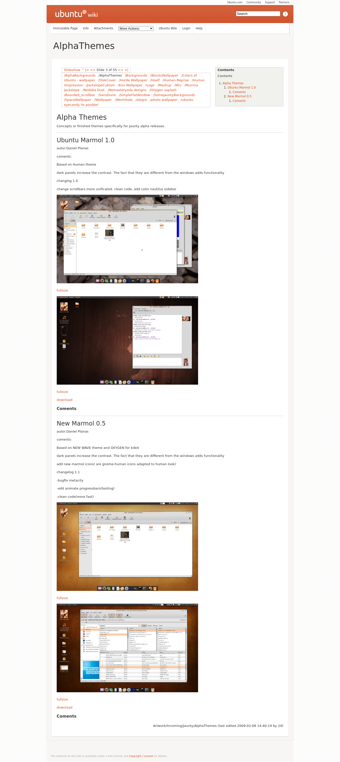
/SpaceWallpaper (77, 100)
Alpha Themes (233, 83)
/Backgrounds (136, 75)
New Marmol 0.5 (239, 96)
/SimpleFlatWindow (134, 95)
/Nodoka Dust (93, 90)
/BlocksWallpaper (164, 75)
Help (199, 28)
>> (120, 70)
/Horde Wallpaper (133, 80)
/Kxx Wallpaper (130, 85)
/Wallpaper (103, 100)
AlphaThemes (84, 46)
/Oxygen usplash (163, 90)
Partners (284, 2)
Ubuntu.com (234, 2)
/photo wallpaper (164, 100)
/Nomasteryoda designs (127, 90)
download (64, 400)
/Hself (154, 80)
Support (270, 2)
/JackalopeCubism (100, 85)
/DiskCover (107, 80)
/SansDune (107, 95)
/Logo (149, 85)
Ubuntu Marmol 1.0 (242, 87)
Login (186, 28)
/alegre (141, 100)
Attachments (103, 28)
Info (86, 28)
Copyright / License (141, 756)
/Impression (73, 85)
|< (87, 70)
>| (126, 70)
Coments (239, 92)
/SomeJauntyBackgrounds (174, 95)
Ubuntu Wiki (168, 28)
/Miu (178, 85)
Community (253, 2)
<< (93, 70)
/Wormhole (123, 100)
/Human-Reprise (176, 80)
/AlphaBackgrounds (80, 75)
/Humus (198, 80)
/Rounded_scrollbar (79, 95)
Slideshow (72, 70)
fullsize (62, 290)
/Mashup (164, 85)
